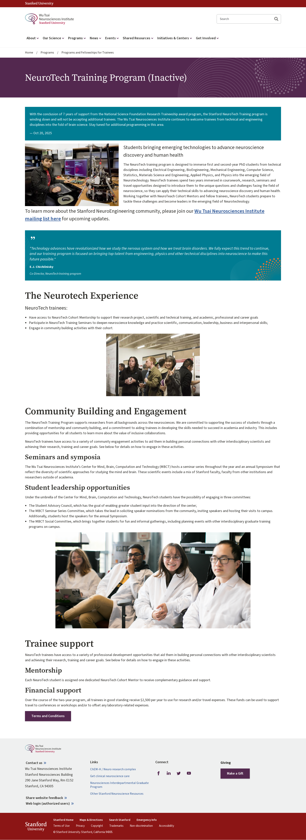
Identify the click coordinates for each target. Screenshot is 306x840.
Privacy (80, 826)
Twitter (179, 773)
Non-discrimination (141, 826)
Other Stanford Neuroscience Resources (116, 794)
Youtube (189, 773)
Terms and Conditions (48, 716)
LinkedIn (168, 773)
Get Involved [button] (208, 38)
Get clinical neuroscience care (110, 776)
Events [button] (112, 38)
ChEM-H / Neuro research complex (113, 769)
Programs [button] (77, 38)
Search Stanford (119, 820)
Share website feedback (44, 797)
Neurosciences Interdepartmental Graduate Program (119, 785)
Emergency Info (147, 820)
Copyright (97, 826)
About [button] (33, 38)
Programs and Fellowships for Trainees (87, 53)
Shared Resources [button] (138, 38)
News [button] (96, 38)
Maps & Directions (91, 820)
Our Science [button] (54, 38)
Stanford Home (63, 820)
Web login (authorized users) (48, 803)
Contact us (34, 762)
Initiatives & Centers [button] (175, 38)
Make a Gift (235, 773)
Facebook (158, 773)
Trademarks (116, 826)
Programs (47, 53)
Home (29, 53)
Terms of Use (61, 826)
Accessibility (166, 826)
